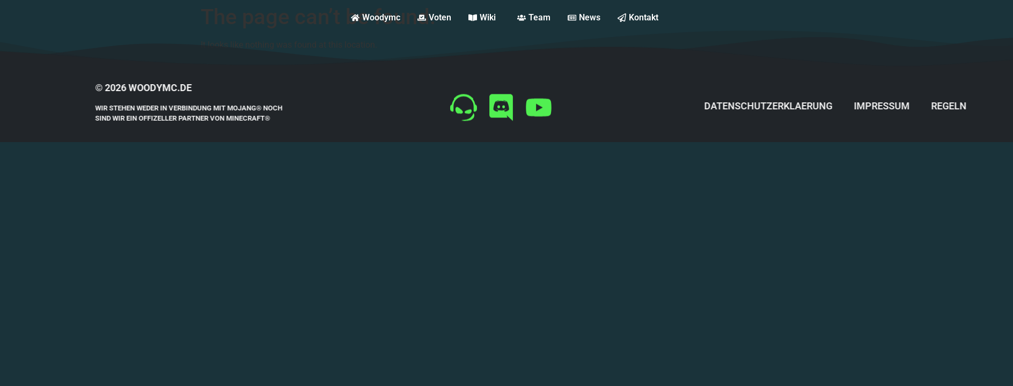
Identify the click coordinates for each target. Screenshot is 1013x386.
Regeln (979, 106)
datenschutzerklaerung (799, 106)
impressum (912, 106)
